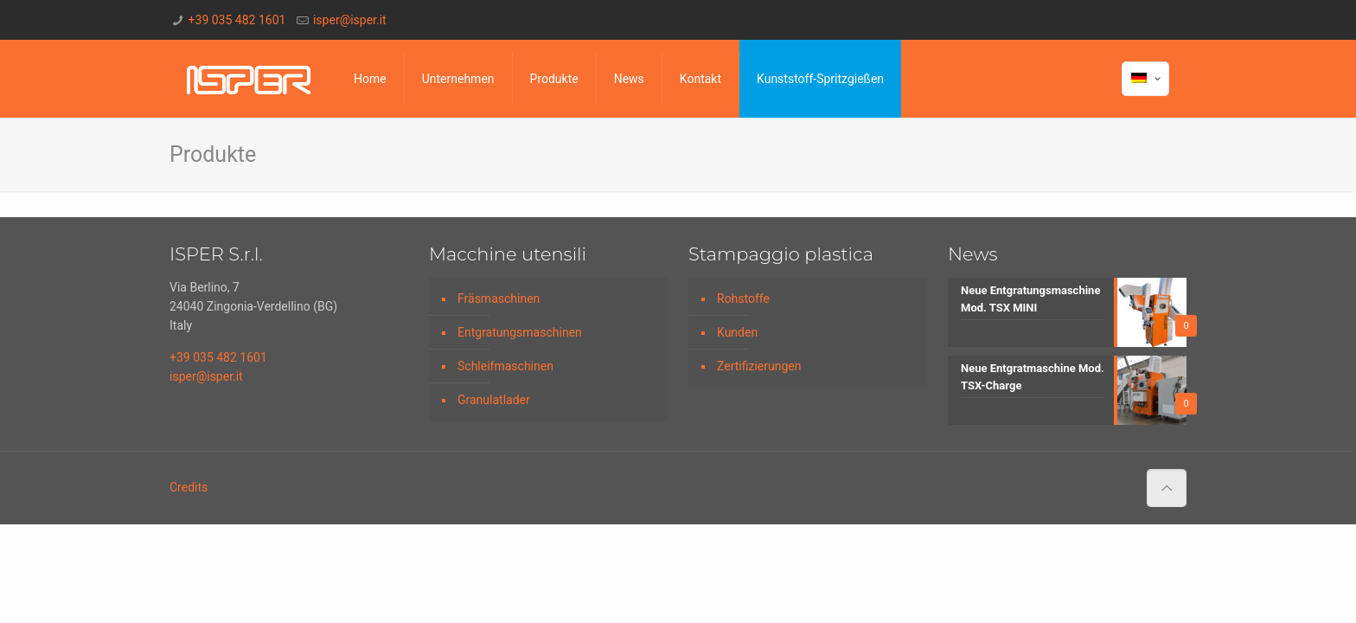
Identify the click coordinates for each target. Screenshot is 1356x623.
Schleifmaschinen (505, 366)
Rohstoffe (743, 298)
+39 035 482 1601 (237, 20)
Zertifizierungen (759, 366)
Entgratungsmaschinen (519, 332)
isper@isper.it (350, 20)
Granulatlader (493, 400)
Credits (189, 487)
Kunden (737, 332)
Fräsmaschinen (498, 298)
